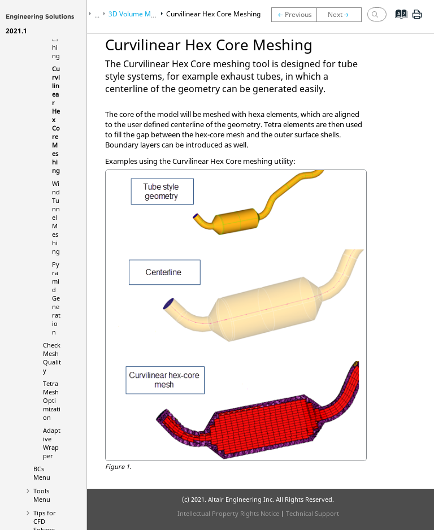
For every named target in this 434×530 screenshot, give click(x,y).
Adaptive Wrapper (51, 443)
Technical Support (312, 513)
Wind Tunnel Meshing (56, 217)
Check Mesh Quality (52, 358)
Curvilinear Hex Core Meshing (213, 14)
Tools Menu (41, 494)
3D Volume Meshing (140, 14)
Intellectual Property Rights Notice (228, 513)
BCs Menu (41, 472)
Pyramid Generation (56, 298)
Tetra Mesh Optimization (51, 400)
